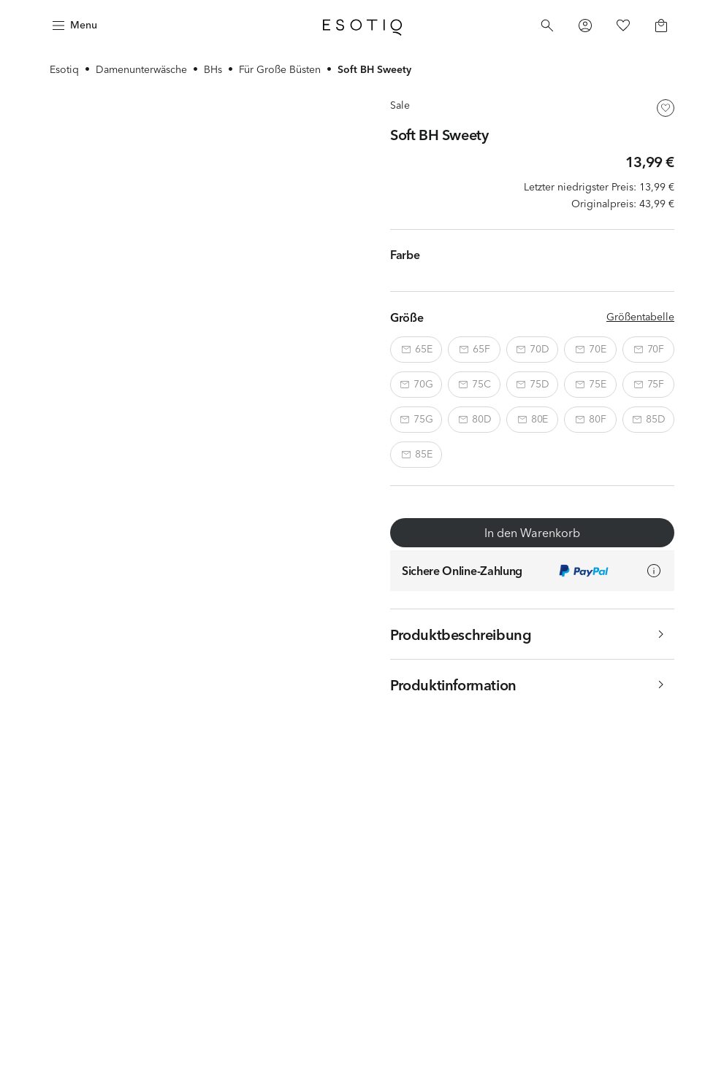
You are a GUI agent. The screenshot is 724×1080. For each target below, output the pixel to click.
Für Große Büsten (280, 69)
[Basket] (661, 25)
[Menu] (73, 25)
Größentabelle (640, 316)
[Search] (547, 25)
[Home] (362, 25)
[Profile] (585, 25)
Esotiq (64, 69)
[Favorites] (623, 25)
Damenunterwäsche (141, 69)
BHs (213, 69)
